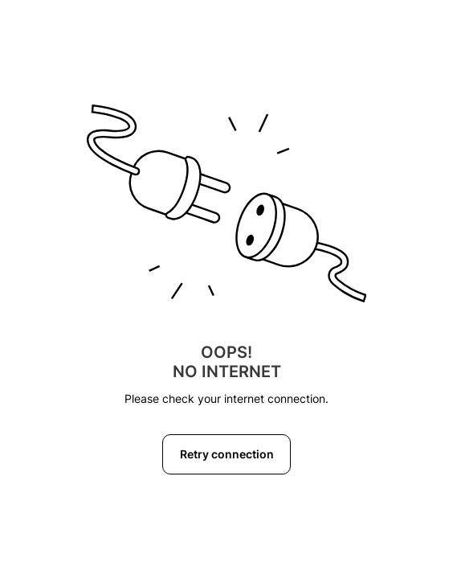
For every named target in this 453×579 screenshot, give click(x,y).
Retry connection (227, 454)
